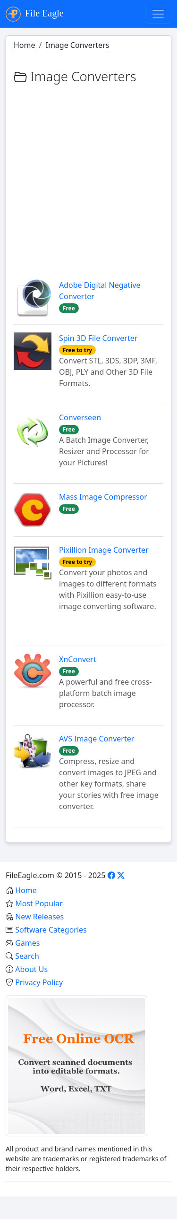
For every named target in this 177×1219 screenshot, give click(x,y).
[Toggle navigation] (158, 14)
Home (24, 45)
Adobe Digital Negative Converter (100, 290)
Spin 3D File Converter (98, 338)
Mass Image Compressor (103, 497)
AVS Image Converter (96, 738)
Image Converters (77, 45)
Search (27, 956)
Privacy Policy (39, 982)
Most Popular (39, 903)
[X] (121, 875)
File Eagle (35, 14)
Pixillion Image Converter (104, 550)
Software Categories (51, 930)
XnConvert (77, 659)
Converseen (80, 417)
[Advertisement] (88, 176)
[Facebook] (111, 875)
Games (27, 943)
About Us (31, 969)
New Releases (39, 916)
